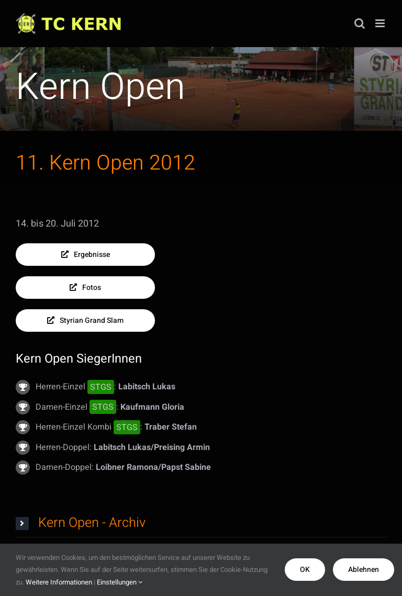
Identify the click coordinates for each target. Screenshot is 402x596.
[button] (201, 523)
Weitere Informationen (59, 582)
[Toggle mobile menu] (380, 23)
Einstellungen (119, 582)
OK (305, 569)
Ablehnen (363, 569)
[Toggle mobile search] (359, 23)
